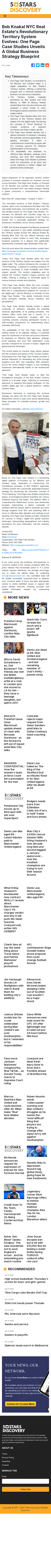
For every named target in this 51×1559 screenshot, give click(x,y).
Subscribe (26, 1489)
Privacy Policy (8, 1457)
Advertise (6, 1461)
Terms (4, 1454)
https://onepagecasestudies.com (24, 545)
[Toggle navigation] (5, 16)
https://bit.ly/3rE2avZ (34, 409)
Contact (5, 1465)
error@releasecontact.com (13, 576)
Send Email (12, 537)
